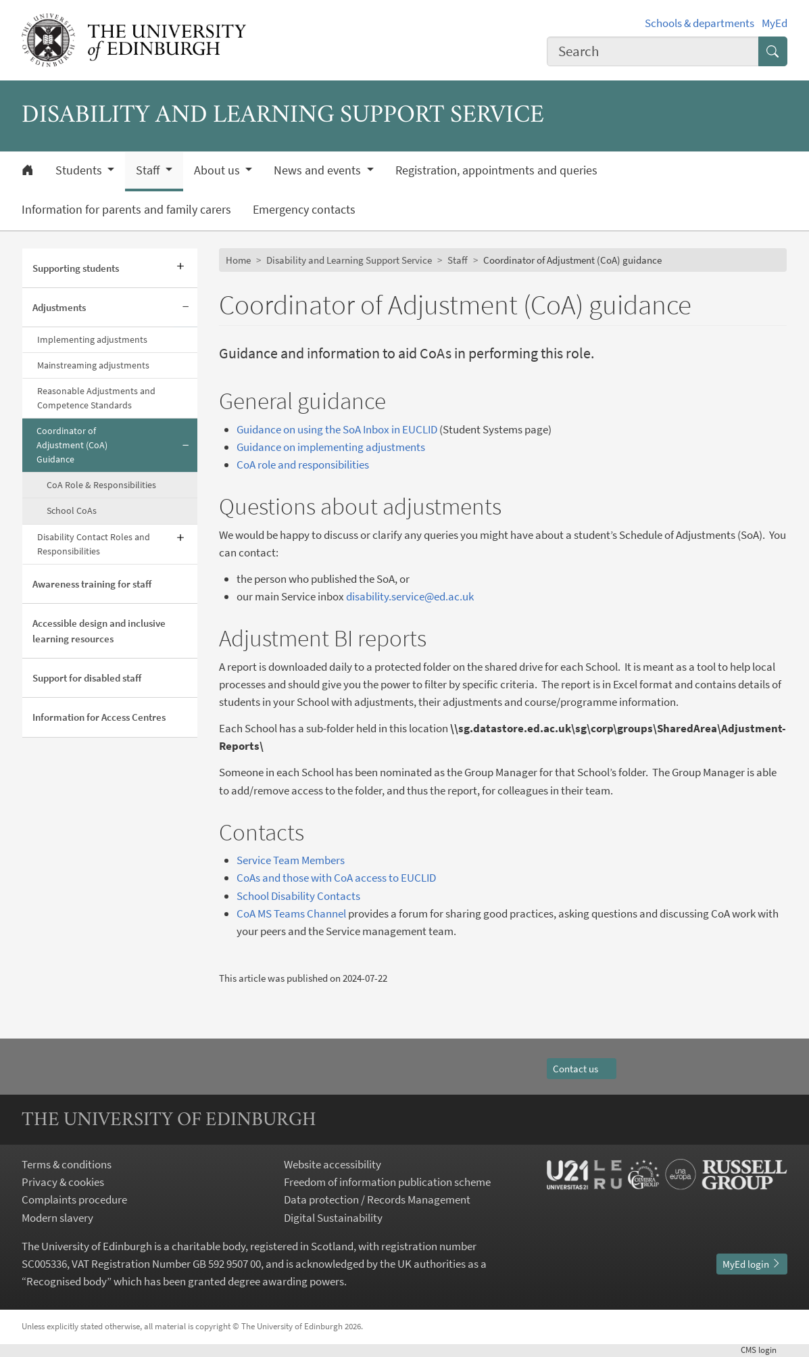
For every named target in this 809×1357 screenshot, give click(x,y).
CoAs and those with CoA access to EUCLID (336, 877)
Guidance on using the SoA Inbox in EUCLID (337, 429)
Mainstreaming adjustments (93, 365)
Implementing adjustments (92, 339)
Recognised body (66, 1281)
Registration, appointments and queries (496, 170)
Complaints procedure (74, 1199)
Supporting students (75, 268)
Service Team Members (291, 860)
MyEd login (751, 1264)
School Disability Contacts (298, 895)
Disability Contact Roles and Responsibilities (93, 544)
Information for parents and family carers (126, 209)
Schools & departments (699, 23)
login (764, 1350)
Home (238, 260)
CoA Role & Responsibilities (101, 485)
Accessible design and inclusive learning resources (99, 631)
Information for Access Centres (99, 717)
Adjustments (59, 307)
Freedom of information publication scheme (387, 1181)
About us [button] (218, 170)
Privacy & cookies (63, 1181)
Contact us (581, 1068)
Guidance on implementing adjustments (331, 446)
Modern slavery (57, 1217)
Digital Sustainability (333, 1217)
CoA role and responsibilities (303, 464)
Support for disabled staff (86, 677)
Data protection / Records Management (377, 1199)
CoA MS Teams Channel (291, 913)
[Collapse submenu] (185, 307)
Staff (457, 260)
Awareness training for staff (91, 583)
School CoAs (72, 510)
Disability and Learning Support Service (349, 260)
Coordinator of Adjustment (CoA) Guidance (71, 445)
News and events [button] (319, 170)
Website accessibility (332, 1164)
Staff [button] (149, 170)
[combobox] (653, 51)
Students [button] (80, 170)
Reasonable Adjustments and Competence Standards (96, 398)
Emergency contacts (304, 209)
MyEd (774, 23)
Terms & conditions (67, 1164)
